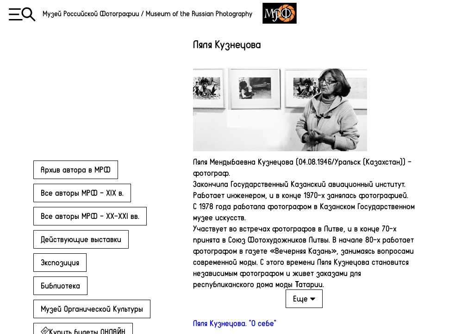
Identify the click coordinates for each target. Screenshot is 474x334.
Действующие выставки (81, 238)
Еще (304, 298)
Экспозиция (60, 262)
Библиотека (60, 285)
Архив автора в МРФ (76, 169)
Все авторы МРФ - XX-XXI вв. (90, 215)
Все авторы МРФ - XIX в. (82, 192)
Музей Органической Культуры (92, 308)
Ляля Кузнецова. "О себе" (234, 322)
